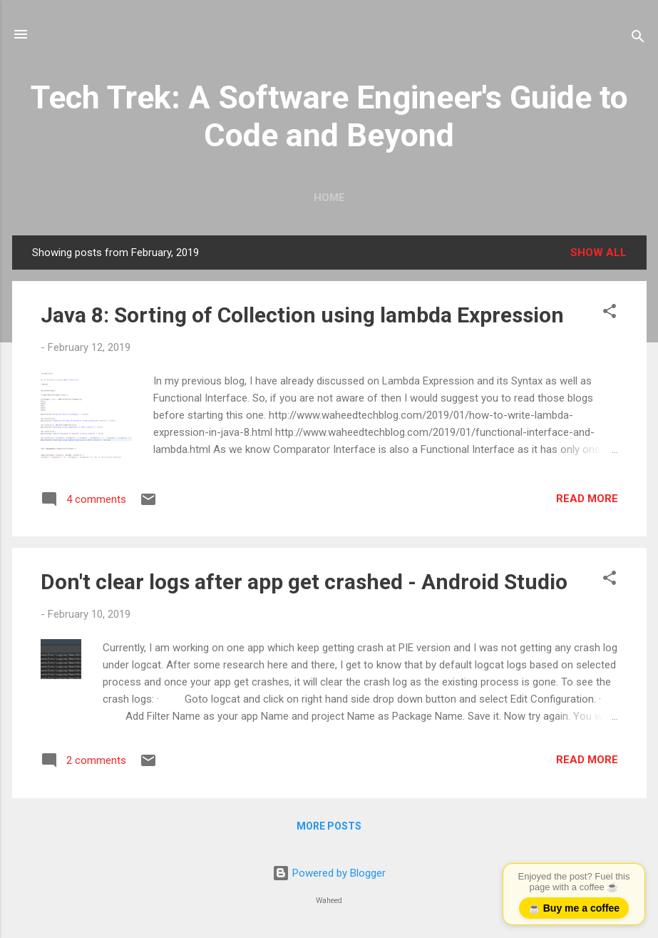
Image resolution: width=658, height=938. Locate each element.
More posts (329, 826)
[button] (609, 313)
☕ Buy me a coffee (574, 908)
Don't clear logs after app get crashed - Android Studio (304, 581)
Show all (598, 252)
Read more (587, 498)
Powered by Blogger (329, 873)
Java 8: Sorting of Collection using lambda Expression (302, 314)
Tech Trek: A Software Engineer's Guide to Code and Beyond (329, 116)
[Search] (638, 39)
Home (329, 197)
